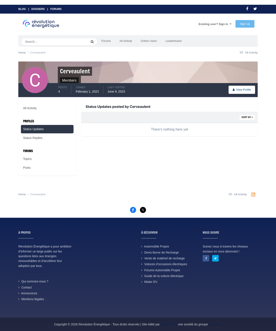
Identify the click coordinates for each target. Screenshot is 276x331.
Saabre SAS (169, 324)
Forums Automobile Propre (162, 270)
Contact (26, 287)
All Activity (125, 41)
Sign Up (245, 23)
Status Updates (33, 129)
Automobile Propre (156, 246)
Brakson (214, 324)
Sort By (247, 117)
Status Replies (32, 138)
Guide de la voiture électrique (163, 276)
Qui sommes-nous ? (34, 281)
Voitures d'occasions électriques (165, 264)
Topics (27, 159)
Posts (27, 167)
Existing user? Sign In (215, 24)
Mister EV (150, 282)
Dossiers (38, 9)
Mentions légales (32, 299)
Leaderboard (174, 41)
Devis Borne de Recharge (161, 252)
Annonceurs (29, 293)
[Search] (41, 41)
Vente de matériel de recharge (164, 258)
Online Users (149, 41)
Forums (56, 9)
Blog (22, 9)
